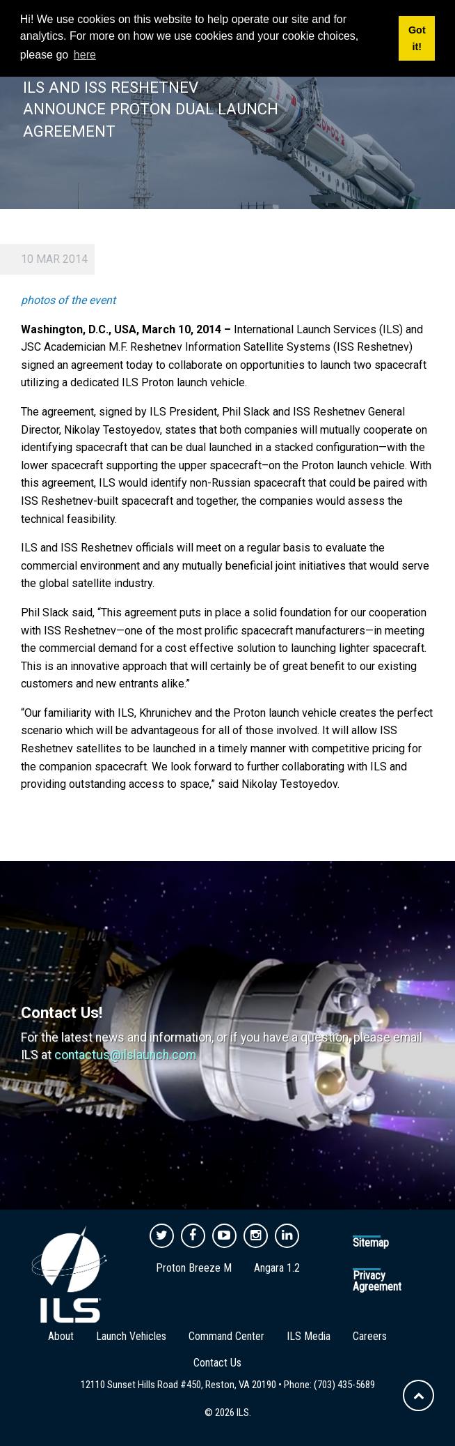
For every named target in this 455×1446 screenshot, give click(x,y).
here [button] (85, 55)
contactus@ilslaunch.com (125, 1055)
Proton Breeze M (194, 1267)
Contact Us (217, 1362)
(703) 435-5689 (344, 1384)
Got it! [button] (417, 38)
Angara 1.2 (277, 1267)
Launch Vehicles (131, 1336)
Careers (370, 1336)
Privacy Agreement (377, 1281)
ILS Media (308, 1336)
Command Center (226, 1336)
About (61, 1336)
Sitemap (371, 1242)
